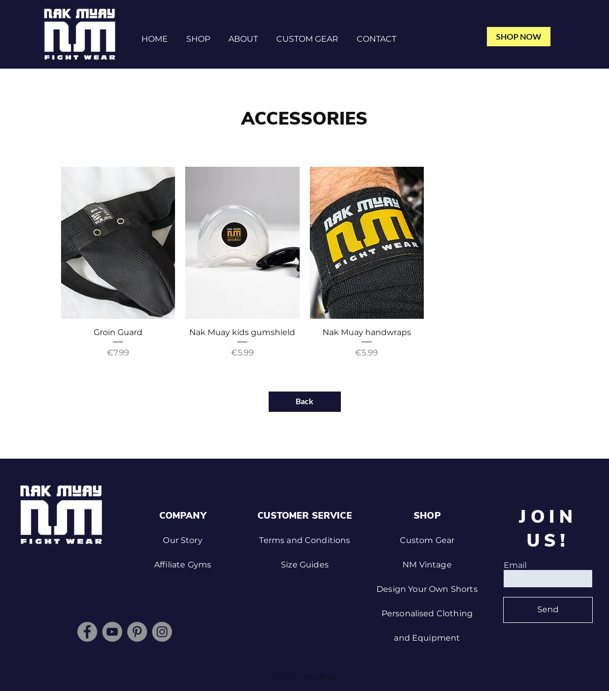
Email (515, 565)
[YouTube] (112, 632)
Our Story (182, 540)
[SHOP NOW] (518, 36)
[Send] (548, 610)
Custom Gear (427, 540)
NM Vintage (427, 564)
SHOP (427, 515)
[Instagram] (162, 632)
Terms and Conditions (304, 540)
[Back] (305, 402)
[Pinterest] (137, 632)
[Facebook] (87, 632)
